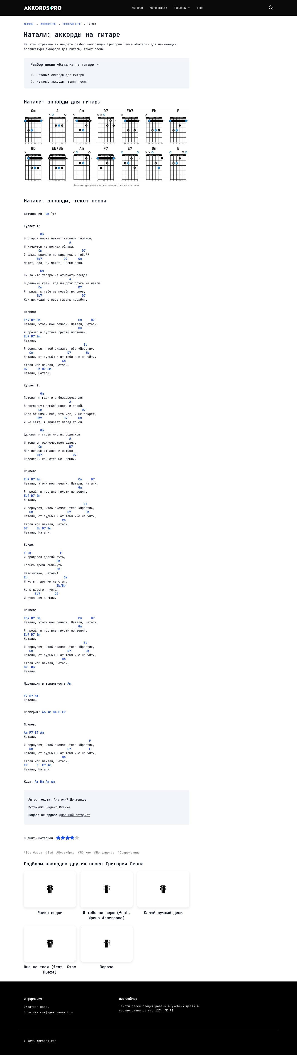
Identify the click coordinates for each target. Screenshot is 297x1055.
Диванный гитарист (74, 815)
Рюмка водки (49, 912)
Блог (200, 8)
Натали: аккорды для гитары (60, 75)
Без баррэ (34, 852)
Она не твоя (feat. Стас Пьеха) (50, 969)
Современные (130, 852)
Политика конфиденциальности (48, 1012)
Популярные (105, 852)
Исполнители (158, 8)
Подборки (180, 8)
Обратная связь (36, 1007)
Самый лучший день (163, 912)
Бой (50, 852)
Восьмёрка (66, 852)
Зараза (106, 966)
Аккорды (137, 8)
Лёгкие (85, 852)
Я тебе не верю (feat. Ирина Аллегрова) (106, 915)
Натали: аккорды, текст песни (62, 81)
